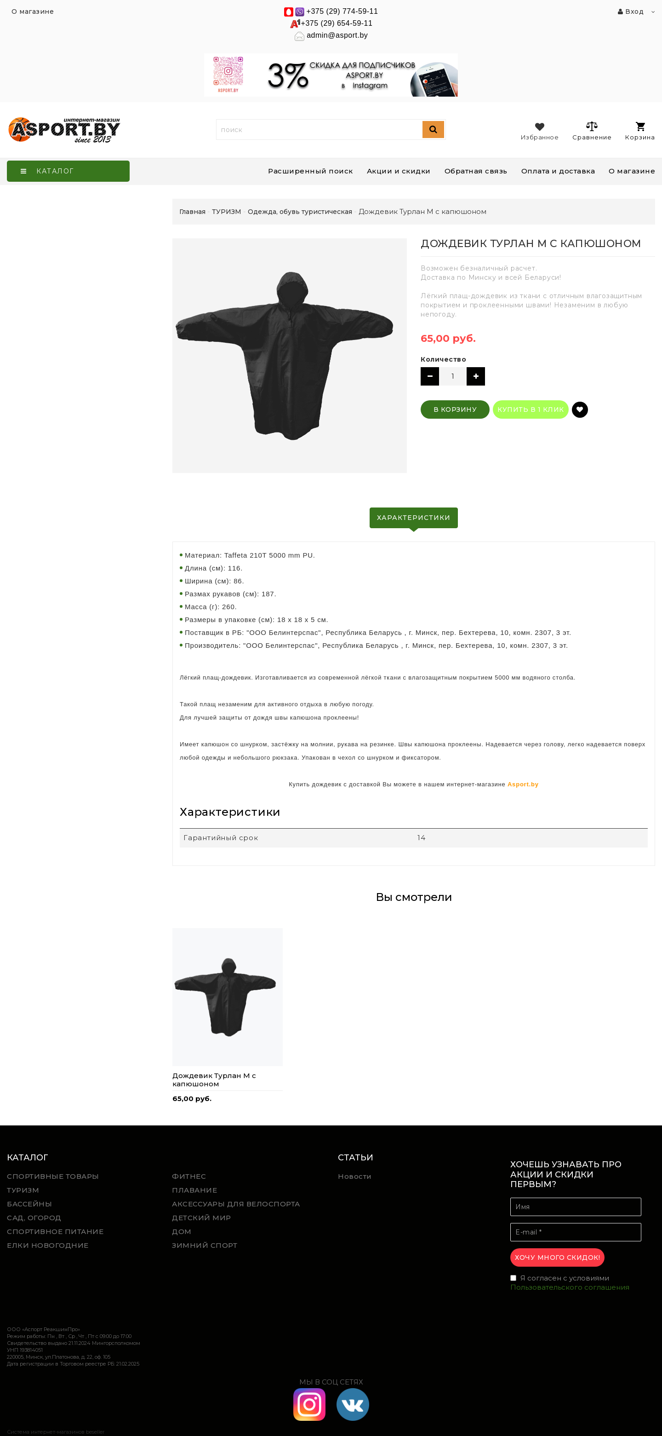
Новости (355, 1176)
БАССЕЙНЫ (29, 1204)
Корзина (640, 131)
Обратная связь (476, 171)
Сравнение (591, 131)
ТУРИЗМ (23, 1190)
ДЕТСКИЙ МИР (201, 1217)
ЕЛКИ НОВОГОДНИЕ (48, 1245)
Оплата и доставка (558, 171)
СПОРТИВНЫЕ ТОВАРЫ (53, 1176)
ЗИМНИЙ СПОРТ (204, 1245)
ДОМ (182, 1231)
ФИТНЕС (189, 1176)
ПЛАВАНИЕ (194, 1190)
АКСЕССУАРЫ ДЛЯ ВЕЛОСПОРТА (236, 1204)
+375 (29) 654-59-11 (337, 23)
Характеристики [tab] (414, 517)
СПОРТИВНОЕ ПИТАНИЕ (55, 1231)
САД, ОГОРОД (34, 1217)
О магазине (632, 171)
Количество (443, 359)
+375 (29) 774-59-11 (342, 11)
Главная (192, 212)
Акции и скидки (399, 171)
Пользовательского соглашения (569, 1287)
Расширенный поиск (310, 171)
